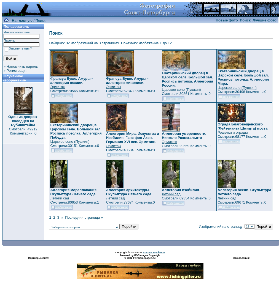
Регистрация (17, 70)
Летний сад (59, 198)
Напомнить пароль (22, 66)
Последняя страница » (84, 217)
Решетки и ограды (233, 132)
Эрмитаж (57, 87)
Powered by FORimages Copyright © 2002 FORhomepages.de (140, 256)
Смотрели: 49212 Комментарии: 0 (23, 131)
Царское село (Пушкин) (181, 89)
